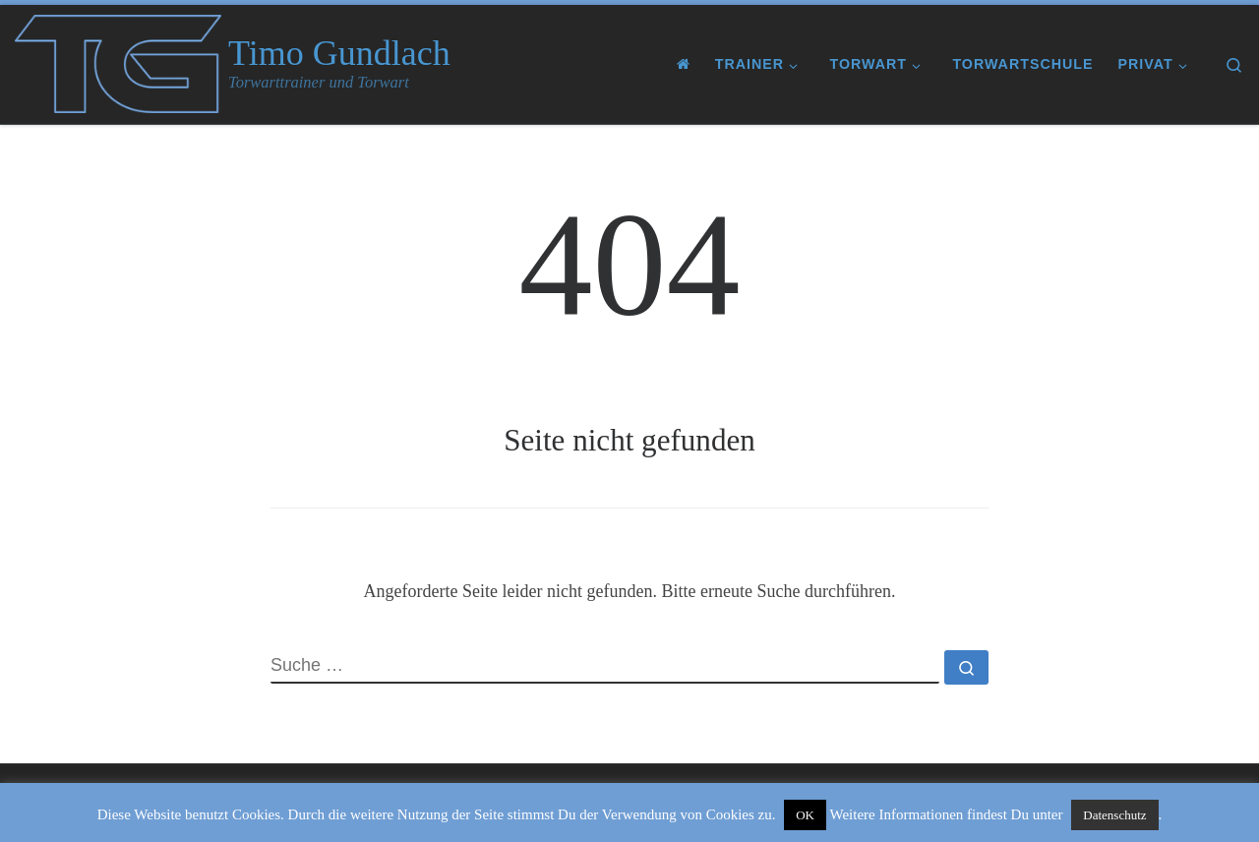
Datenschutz (1114, 815)
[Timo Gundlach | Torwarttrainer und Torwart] (118, 61)
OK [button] (805, 815)
